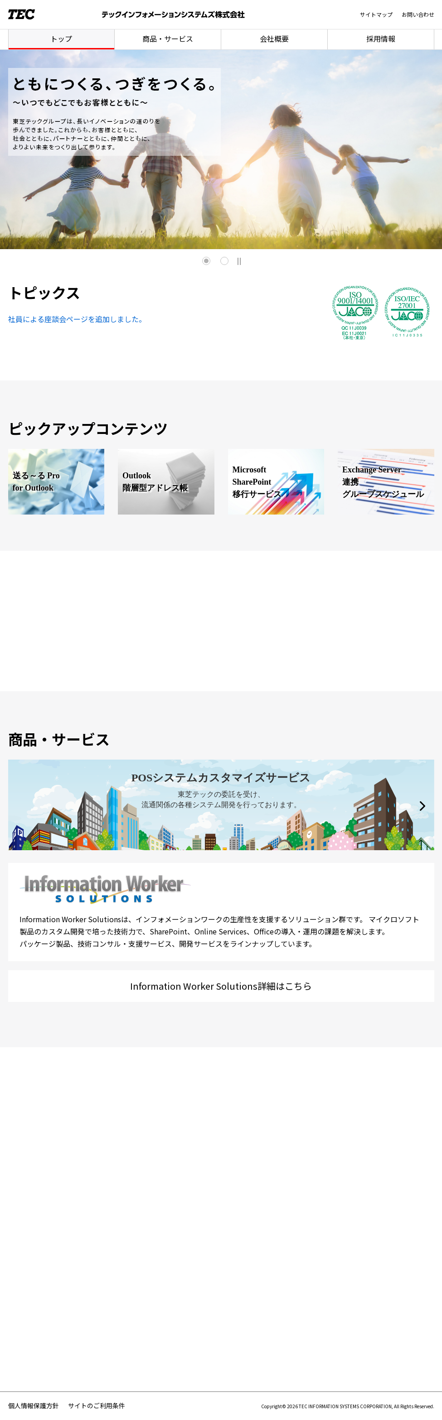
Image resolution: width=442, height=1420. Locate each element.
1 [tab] (206, 261)
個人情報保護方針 (33, 1405)
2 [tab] (224, 261)
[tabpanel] (221, 149)
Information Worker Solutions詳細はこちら (221, 985)
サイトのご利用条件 (96, 1405)
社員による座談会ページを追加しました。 (77, 318)
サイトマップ (376, 14)
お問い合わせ (418, 14)
